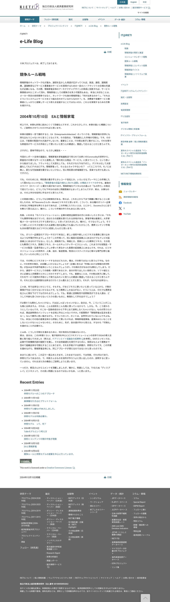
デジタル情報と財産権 (130, 129)
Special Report (139, 502)
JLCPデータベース (119, 510)
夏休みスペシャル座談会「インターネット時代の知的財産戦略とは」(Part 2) (134, 164)
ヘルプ (113, 8)
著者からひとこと (75, 515)
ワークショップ (96, 502)
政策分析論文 (52, 557)
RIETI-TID (115, 538)
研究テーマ (36, 26)
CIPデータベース (119, 506)
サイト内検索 (143, 13)
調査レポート (52, 561)
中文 (145, 2)
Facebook (128, 203)
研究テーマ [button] (29, 19)
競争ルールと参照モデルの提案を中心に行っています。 (49, 454)
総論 (126, 48)
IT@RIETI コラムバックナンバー (134, 91)
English (134, 2)
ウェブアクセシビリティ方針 (60, 578)
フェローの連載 (139, 513)
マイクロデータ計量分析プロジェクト (119, 550)
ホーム (23, 26)
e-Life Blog (93, 26)
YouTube (127, 214)
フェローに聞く (139, 510)
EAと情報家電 (30, 446)
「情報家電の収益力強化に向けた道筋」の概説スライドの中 (71, 183)
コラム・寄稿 (138, 494)
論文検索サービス (141, 8)
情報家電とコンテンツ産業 (136, 66)
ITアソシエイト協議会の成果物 (67, 339)
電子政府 (124, 123)
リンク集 (115, 567)
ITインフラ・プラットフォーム (133, 135)
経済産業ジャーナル (141, 535)
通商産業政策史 (74, 511)
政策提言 (124, 104)
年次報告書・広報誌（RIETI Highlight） (75, 524)
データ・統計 (117, 494)
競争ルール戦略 (110, 26)
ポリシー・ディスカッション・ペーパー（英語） (55, 521)
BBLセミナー (95, 506)
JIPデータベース (119, 498)
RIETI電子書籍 (74, 518)
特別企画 (137, 531)
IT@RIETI (78, 26)
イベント (124, 85)
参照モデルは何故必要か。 (36, 416)
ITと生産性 (125, 116)
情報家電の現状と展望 (134, 53)
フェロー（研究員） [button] (51, 19)
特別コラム (138, 521)
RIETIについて (88, 8)
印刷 (109, 52)
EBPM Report (138, 506)
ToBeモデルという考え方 (35, 431)
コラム (136, 498)
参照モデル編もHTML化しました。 (40, 409)
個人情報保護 (40, 578)
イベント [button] (101, 19)
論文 (47, 494)
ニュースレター (130, 192)
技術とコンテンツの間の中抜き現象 (40, 439)
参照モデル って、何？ (35, 424)
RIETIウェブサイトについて (86, 578)
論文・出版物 (126, 97)
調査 (23, 542)
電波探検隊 (125, 110)
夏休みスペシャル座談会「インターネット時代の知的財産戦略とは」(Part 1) (134, 153)
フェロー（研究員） (30, 547)
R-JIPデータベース (119, 502)
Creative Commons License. (61, 468)
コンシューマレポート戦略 (136, 57)
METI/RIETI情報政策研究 (131, 174)
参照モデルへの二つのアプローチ (39, 393)
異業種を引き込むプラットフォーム (40, 401)
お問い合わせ (124, 8)
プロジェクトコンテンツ (58, 26)
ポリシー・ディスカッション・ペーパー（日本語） (55, 513)
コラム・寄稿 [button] (140, 19)
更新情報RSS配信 (131, 197)
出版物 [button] (85, 19)
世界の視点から (139, 517)
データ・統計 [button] (120, 19)
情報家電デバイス (132, 70)
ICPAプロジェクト (119, 563)
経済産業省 (141, 578)
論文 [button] (71, 19)
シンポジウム (95, 498)
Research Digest (53, 553)
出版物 (70, 494)
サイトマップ (101, 8)
